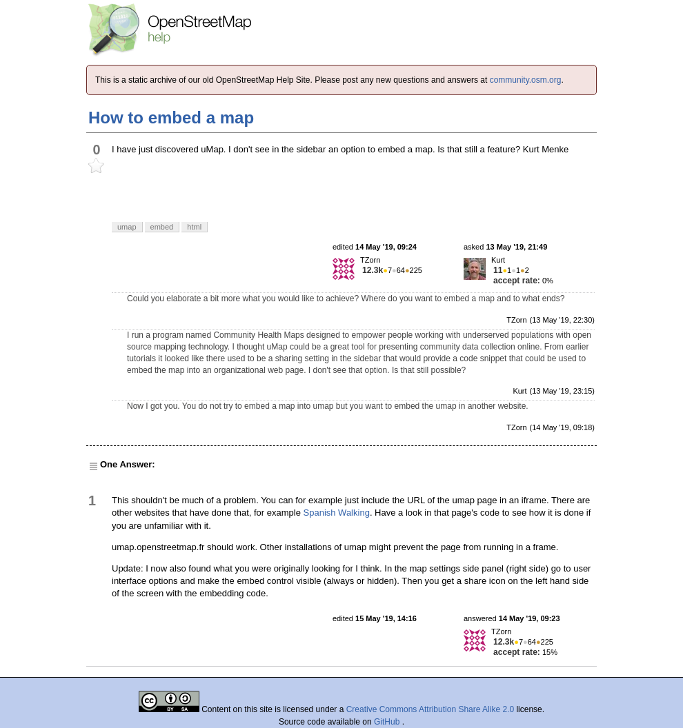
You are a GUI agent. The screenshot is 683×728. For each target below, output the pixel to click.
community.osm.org (526, 80)
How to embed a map (171, 117)
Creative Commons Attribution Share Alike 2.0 (430, 709)
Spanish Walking (337, 512)
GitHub (388, 722)
